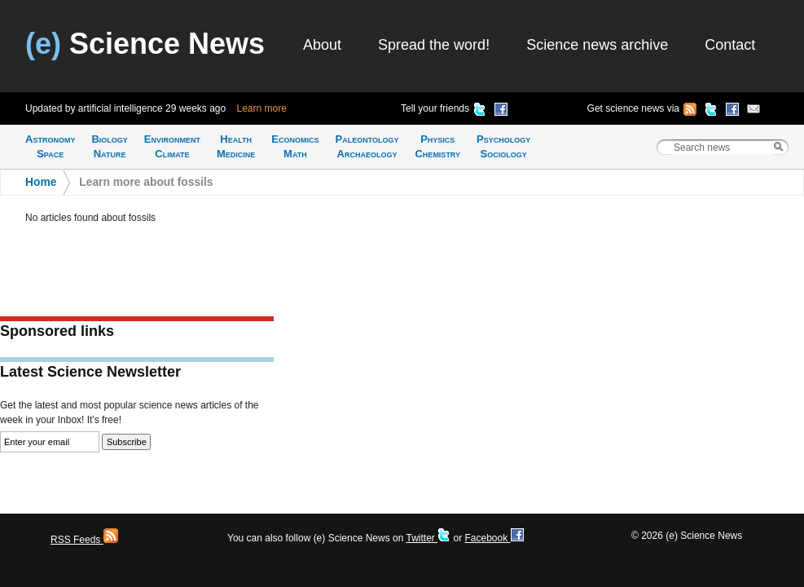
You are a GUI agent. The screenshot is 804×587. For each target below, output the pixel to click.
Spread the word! (434, 45)
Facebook (493, 538)
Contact (730, 45)
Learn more (262, 108)
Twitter (428, 538)
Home (40, 182)
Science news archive (597, 45)
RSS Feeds (84, 539)
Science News (145, 43)
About (322, 45)
